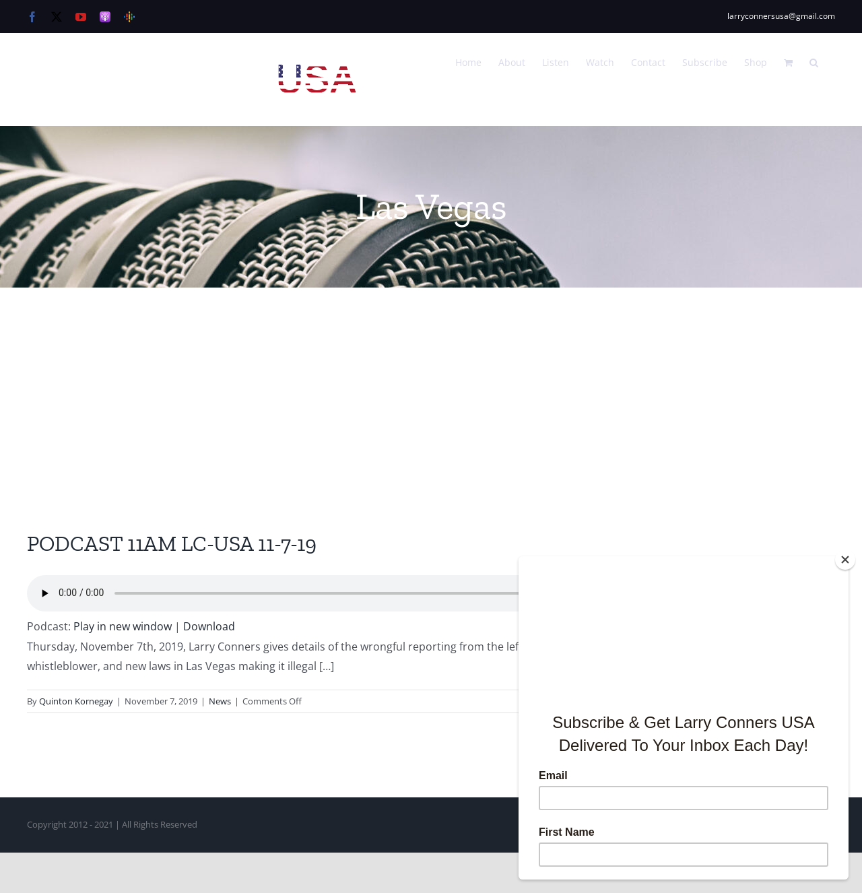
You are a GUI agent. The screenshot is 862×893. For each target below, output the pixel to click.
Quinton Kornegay (76, 701)
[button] (813, 61)
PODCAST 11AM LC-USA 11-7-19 (172, 543)
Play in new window (122, 626)
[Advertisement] (431, 388)
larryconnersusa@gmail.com (781, 16)
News (220, 701)
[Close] (845, 560)
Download (209, 626)
